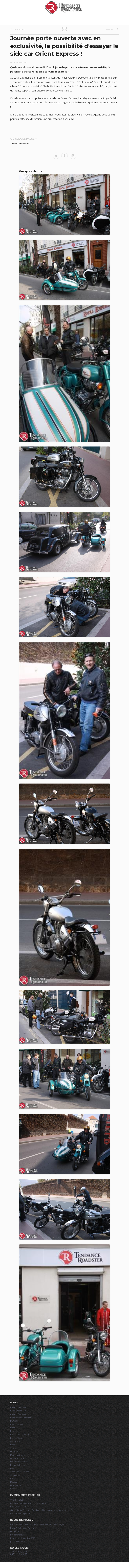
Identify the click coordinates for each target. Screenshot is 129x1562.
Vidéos (13, 1488)
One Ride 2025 (16, 1500)
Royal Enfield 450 (18, 1414)
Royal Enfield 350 (18, 1407)
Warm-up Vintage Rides (20, 1513)
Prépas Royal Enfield (19, 1434)
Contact (13, 1478)
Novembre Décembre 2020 (22, 1538)
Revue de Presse (17, 1465)
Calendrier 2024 (17, 1458)
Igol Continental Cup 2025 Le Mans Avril (28, 1503)
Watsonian (15, 1441)
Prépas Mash (16, 1438)
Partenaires (15, 1485)
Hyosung (14, 1431)
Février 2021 (15, 1531)
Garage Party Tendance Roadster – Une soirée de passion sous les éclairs (43, 1510)
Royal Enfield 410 (18, 1410)
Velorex (13, 1448)
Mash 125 (14, 1427)
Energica (14, 1451)
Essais (12, 1468)
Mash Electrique (17, 1455)
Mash (12, 1444)
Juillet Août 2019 (17, 1541)
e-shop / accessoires (19, 1471)
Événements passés (19, 1461)
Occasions (14, 1475)
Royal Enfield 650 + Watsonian (23, 1528)
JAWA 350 (14, 1421)
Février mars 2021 (18, 1534)
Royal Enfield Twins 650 (20, 1417)
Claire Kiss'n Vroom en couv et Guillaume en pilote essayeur (37, 1524)
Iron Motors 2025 (18, 1506)
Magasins (14, 1482)
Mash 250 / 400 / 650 (19, 1424)
